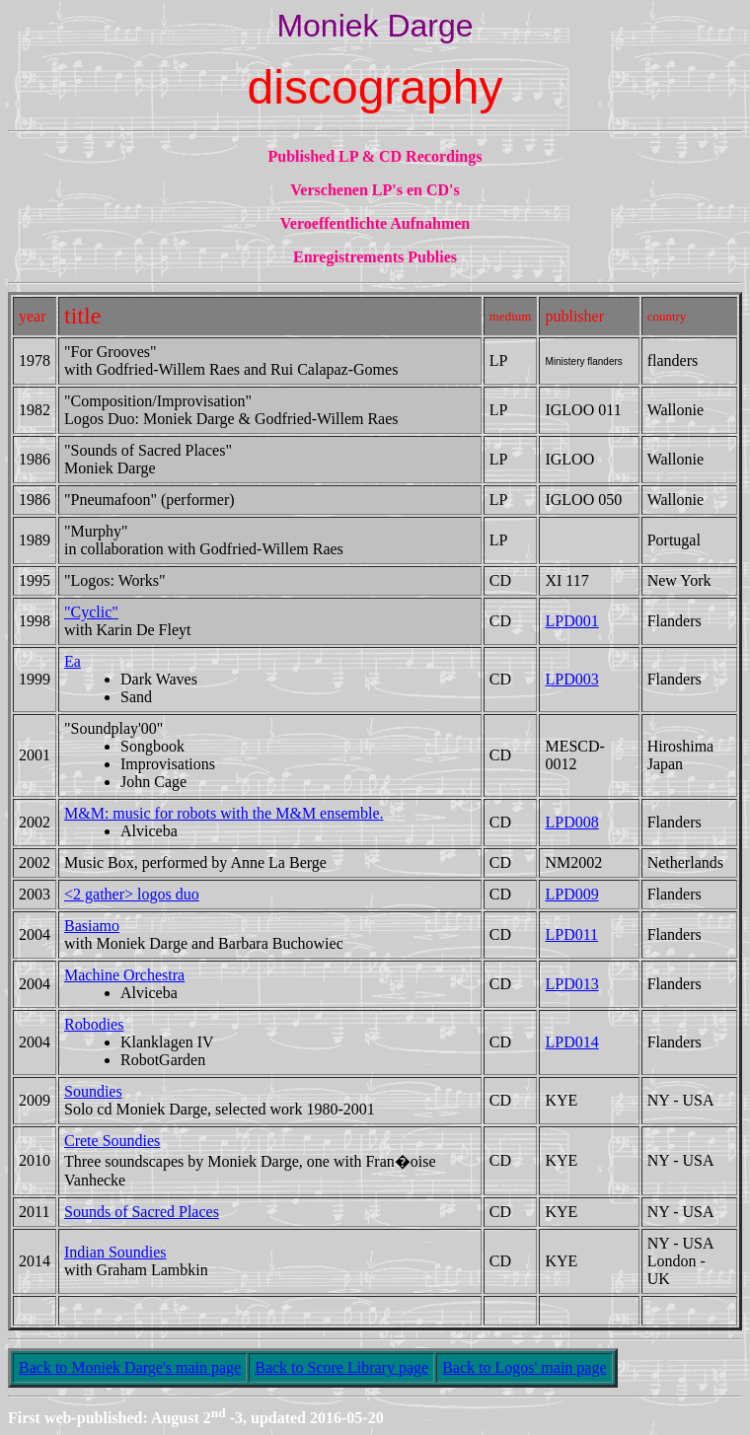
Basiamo (91, 925)
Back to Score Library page (341, 1367)
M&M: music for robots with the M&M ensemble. (224, 813)
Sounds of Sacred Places (141, 1211)
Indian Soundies (115, 1252)
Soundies (93, 1091)
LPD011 (571, 934)
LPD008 (571, 822)
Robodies (93, 1024)
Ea (72, 661)
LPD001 (571, 620)
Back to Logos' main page (524, 1367)
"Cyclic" (91, 612)
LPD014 (571, 1042)
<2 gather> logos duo (131, 894)
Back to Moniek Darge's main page (130, 1367)
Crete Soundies (112, 1140)
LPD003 (571, 679)
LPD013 (571, 983)
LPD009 (571, 894)
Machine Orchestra (124, 975)
